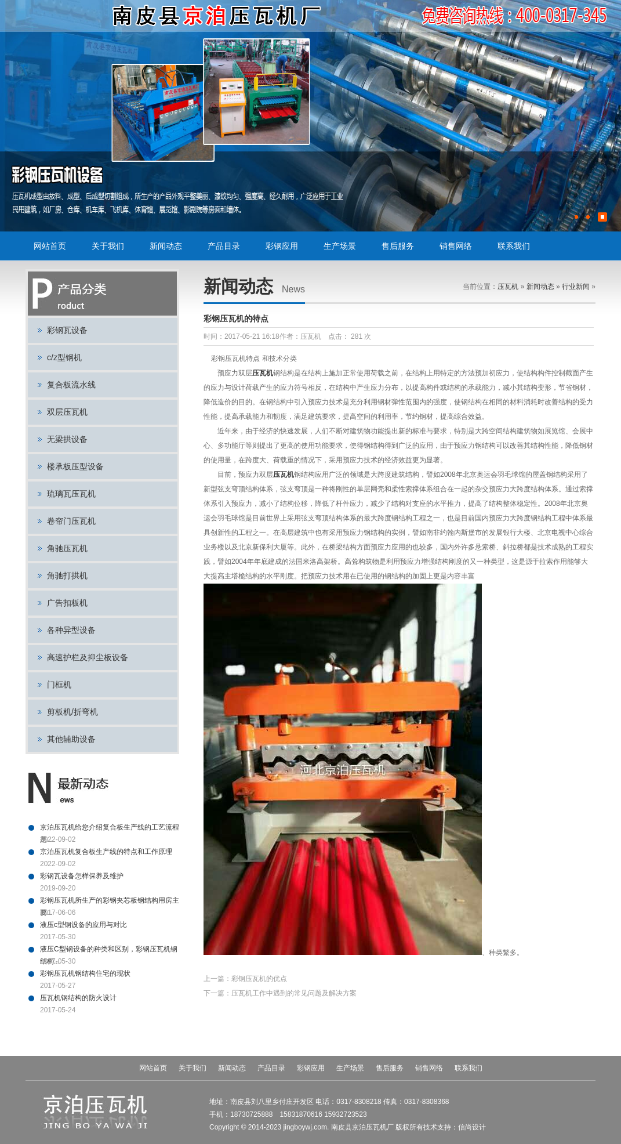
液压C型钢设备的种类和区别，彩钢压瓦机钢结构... (108, 950)
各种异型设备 (71, 630)
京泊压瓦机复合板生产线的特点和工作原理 (106, 852)
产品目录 (224, 246)
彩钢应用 (282, 246)
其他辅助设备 (71, 739)
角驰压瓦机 (67, 548)
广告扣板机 (67, 602)
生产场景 (340, 246)
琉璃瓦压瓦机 (71, 493)
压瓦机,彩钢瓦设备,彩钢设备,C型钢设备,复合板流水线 (217, 16)
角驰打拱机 (67, 575)
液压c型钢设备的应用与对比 (83, 925)
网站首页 (50, 246)
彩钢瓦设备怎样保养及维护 (82, 876)
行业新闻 (576, 287)
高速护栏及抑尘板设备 (87, 657)
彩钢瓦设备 (67, 330)
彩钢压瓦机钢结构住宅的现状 (85, 973)
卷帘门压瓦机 (71, 521)
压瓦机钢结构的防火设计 (78, 998)
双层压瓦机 (67, 412)
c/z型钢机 (64, 357)
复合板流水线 (71, 384)
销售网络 (456, 246)
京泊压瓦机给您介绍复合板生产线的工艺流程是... (109, 828)
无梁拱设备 (67, 439)
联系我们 (513, 246)
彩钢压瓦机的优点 (259, 979)
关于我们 (108, 246)
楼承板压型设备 (75, 466)
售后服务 (398, 246)
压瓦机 (507, 287)
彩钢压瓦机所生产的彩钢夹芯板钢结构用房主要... (109, 901)
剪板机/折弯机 (72, 711)
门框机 (59, 684)
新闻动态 (166, 246)
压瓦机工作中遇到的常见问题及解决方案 (294, 993)
